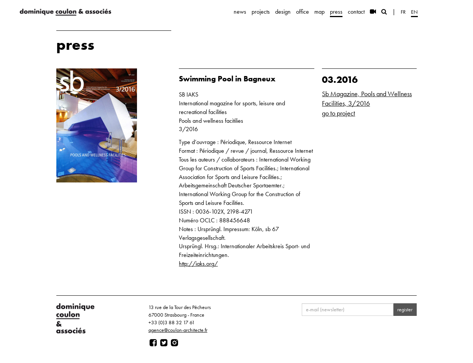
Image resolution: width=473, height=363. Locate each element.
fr (403, 11)
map (319, 12)
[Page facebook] (153, 343)
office (302, 12)
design (283, 12)
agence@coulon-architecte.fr (177, 330)
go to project (338, 113)
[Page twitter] (164, 343)
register (404, 309)
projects (261, 12)
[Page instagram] (174, 343)
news (240, 12)
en (414, 11)
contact (356, 12)
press (336, 12)
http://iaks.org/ (198, 264)
